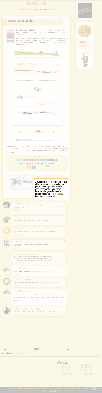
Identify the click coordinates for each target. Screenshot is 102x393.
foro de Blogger (56, 194)
